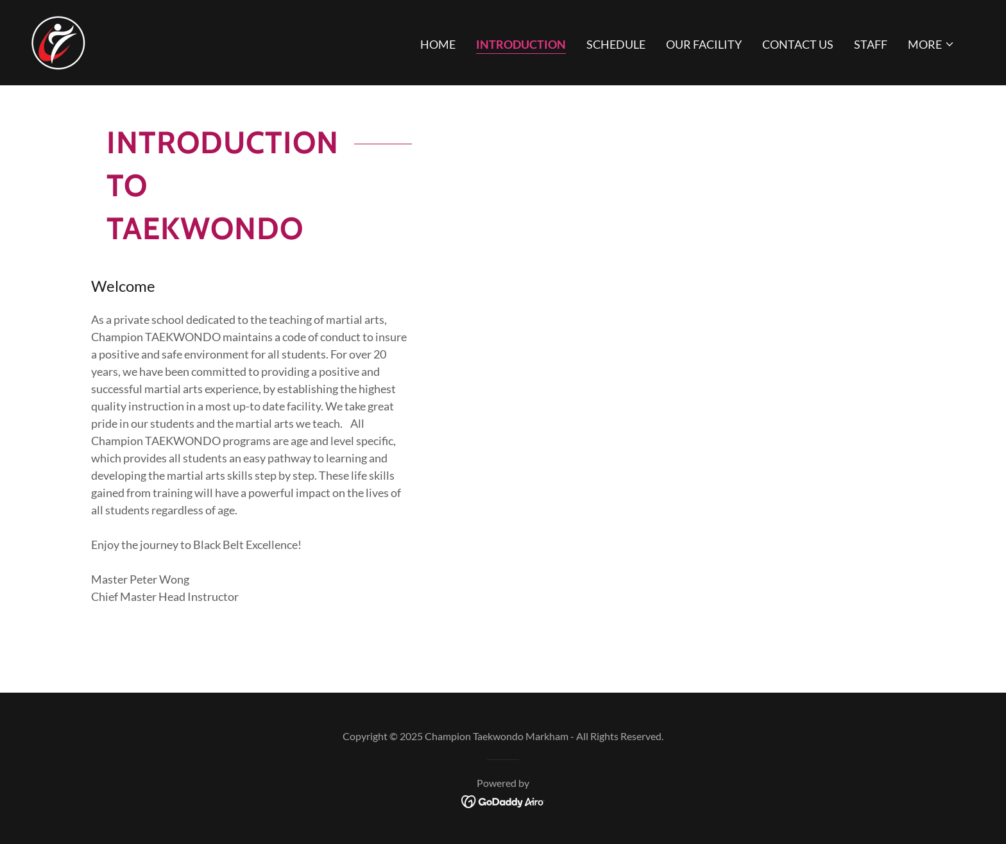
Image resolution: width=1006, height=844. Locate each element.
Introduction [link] (521, 44)
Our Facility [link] (704, 44)
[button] (931, 44)
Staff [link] (870, 44)
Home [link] (438, 44)
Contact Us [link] (797, 44)
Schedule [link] (615, 44)
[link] (58, 41)
